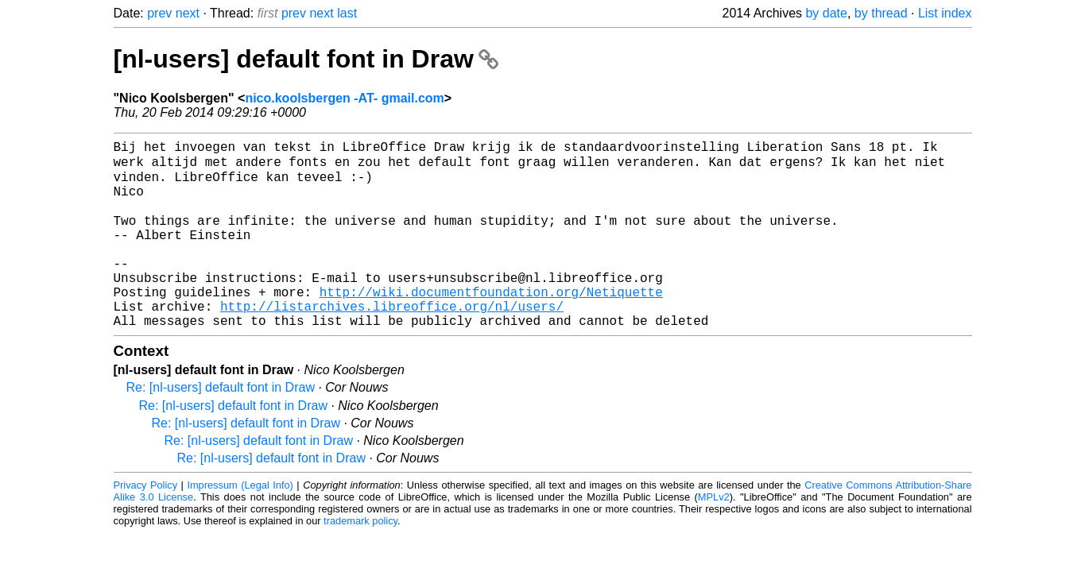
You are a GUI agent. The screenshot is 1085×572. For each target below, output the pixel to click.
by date (826, 13)
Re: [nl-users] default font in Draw (220, 425)
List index (945, 13)
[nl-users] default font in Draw (306, 58)
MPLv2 (714, 535)
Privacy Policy (146, 523)
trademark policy (360, 559)
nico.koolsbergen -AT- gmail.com (344, 98)
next (188, 13)
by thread (881, 13)
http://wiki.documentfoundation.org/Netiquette (491, 323)
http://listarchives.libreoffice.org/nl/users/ (392, 341)
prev (159, 13)
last (347, 13)
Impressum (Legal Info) (240, 523)
